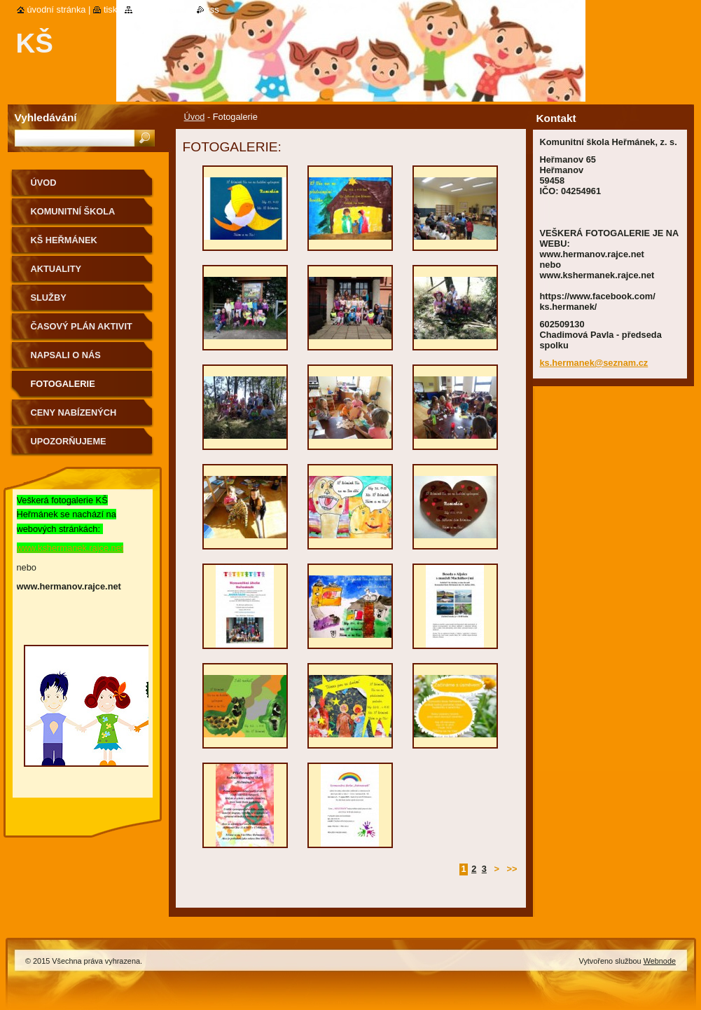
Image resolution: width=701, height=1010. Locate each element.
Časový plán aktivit (81, 326)
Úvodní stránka (56, 9)
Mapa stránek (162, 9)
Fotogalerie (63, 383)
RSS (213, 9)
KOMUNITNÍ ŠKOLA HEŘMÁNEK (73, 216)
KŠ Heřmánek (64, 240)
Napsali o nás (66, 355)
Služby (49, 297)
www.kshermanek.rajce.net (70, 547)
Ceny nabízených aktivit (74, 417)
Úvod (194, 116)
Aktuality (56, 269)
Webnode (660, 961)
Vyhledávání (46, 117)
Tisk (110, 9)
